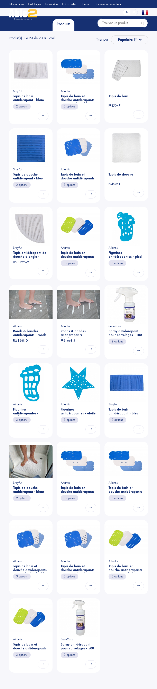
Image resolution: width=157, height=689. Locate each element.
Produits (63, 24)
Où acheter (69, 4)
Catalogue (34, 4)
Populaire (127, 39)
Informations (16, 4)
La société (51, 4)
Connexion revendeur (107, 4)
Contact (85, 4)
